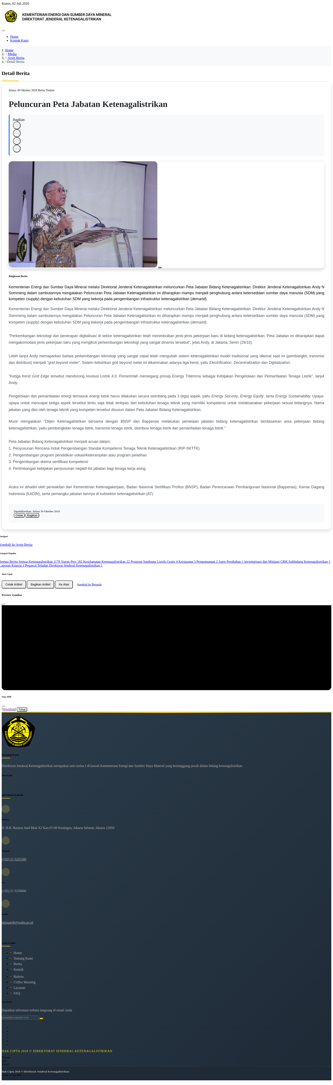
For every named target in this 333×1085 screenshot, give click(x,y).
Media (12, 54)
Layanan (19, 991)
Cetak (19, 518)
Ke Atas (64, 587)
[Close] (3, 607)
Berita (18, 967)
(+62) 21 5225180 (14, 862)
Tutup (22, 712)
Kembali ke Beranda (89, 587)
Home (14, 36)
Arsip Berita (16, 58)
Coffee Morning (24, 985)
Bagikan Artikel (41, 587)
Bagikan (32, 518)
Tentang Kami (23, 961)
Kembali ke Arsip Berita (18, 547)
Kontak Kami (19, 40)
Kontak (19, 972)
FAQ (17, 996)
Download (9, 712)
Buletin (19, 980)
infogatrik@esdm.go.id (17, 925)
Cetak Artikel (14, 587)
